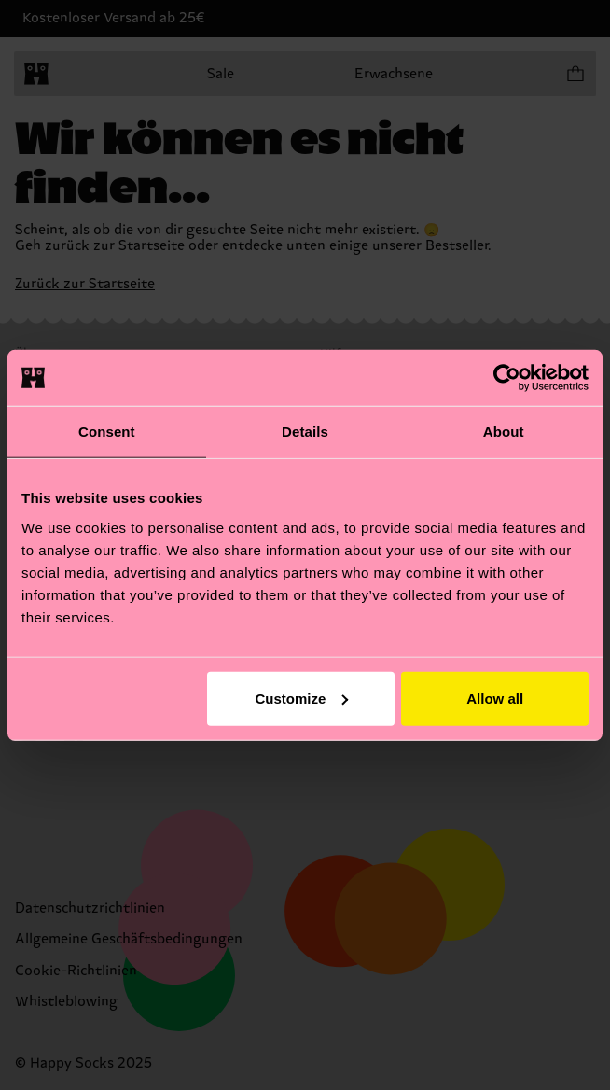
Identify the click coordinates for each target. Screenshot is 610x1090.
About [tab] (503, 432)
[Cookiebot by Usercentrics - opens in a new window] (507, 378)
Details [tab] (305, 432)
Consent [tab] (106, 432)
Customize (301, 698)
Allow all (494, 698)
